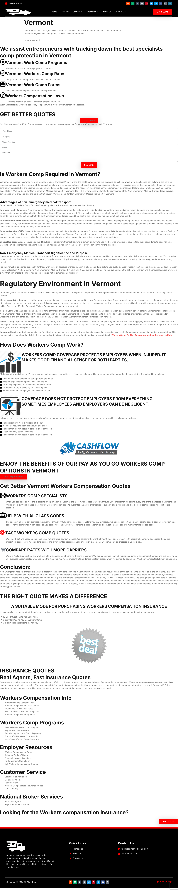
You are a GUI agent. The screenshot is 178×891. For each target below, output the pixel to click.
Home (54, 12)
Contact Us (120, 12)
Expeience (92, 11)
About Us (107, 12)
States (65, 11)
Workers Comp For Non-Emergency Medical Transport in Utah (142, 335)
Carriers (77, 11)
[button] (89, 120)
